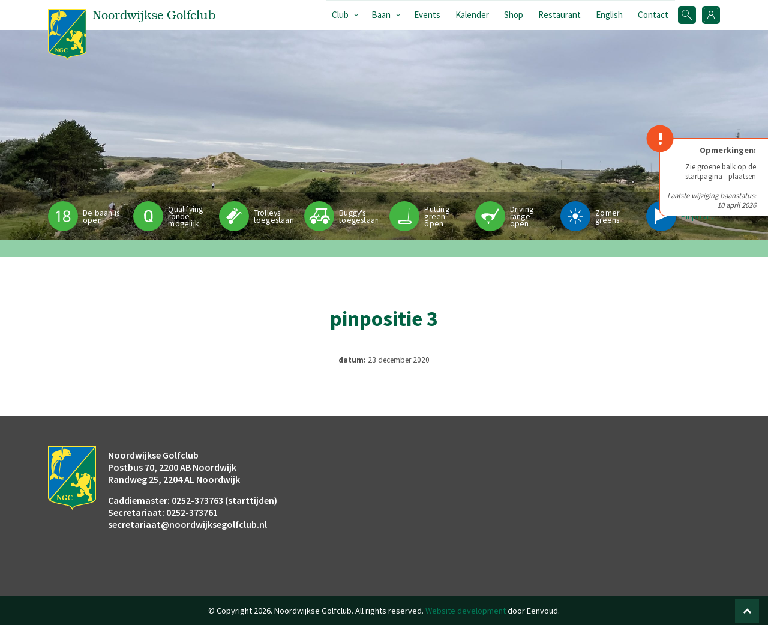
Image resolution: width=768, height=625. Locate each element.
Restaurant (559, 14)
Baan (381, 14)
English (609, 14)
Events (427, 14)
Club (340, 14)
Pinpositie (698, 216)
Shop (513, 14)
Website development (465, 610)
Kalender (472, 14)
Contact (653, 14)
